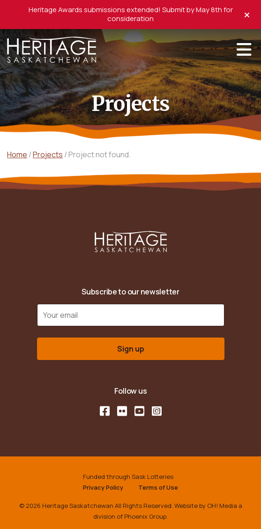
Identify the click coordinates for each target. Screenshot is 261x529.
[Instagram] (157, 411)
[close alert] (247, 14)
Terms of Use (158, 487)
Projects (48, 154)
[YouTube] (139, 411)
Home (17, 154)
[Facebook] (105, 411)
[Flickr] (122, 411)
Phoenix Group (145, 516)
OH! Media (222, 505)
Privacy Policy (103, 487)
